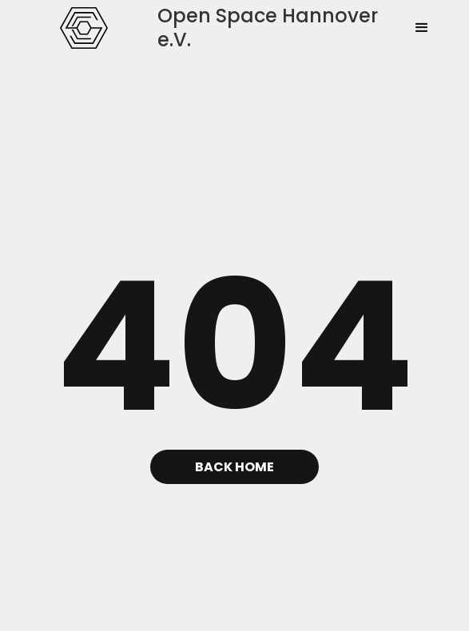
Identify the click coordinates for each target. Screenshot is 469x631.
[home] (80, 28)
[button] (422, 28)
